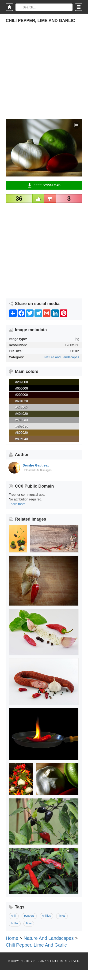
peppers (29, 915)
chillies (46, 915)
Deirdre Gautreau (36, 465)
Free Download (44, 185)
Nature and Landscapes (61, 357)
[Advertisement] (44, 75)
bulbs (14, 923)
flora (28, 923)
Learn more (17, 504)
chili (13, 915)
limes (62, 915)
